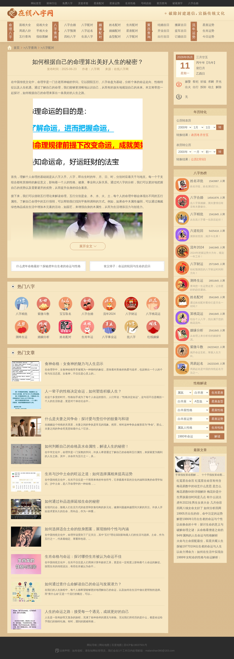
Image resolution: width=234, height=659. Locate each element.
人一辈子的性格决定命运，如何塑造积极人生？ (83, 391)
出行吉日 (163, 36)
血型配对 (115, 36)
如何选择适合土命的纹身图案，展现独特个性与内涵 (87, 529)
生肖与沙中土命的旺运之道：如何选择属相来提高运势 (89, 474)
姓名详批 (196, 181)
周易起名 (196, 363)
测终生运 (196, 280)
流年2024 (197, 247)
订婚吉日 (180, 36)
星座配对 (99, 3)
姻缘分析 (196, 330)
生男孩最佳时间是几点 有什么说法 (199, 497)
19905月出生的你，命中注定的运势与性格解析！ (200, 514)
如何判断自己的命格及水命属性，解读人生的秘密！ (87, 446)
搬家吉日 (180, 24)
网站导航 (92, 644)
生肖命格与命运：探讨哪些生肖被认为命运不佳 (83, 556)
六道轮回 (196, 231)
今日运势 (208, 36)
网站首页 (36, 3)
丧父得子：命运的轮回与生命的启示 (127, 266)
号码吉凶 (146, 3)
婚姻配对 (115, 30)
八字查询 (31, 47)
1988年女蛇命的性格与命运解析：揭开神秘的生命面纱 (199, 558)
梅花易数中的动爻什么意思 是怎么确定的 (199, 487)
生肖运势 (208, 30)
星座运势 (115, 3)
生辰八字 (87, 36)
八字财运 (196, 264)
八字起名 (87, 30)
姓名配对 (115, 24)
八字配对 (87, 24)
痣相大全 (42, 24)
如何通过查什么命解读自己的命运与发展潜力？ (83, 584)
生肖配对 (132, 24)
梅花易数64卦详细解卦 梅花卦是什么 (199, 492)
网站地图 (104, 644)
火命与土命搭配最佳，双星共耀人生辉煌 (200, 541)
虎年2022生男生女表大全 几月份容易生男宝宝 (199, 503)
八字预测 (70, 30)
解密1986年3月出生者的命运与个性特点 (200, 519)
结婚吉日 (163, 24)
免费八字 (67, 3)
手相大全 (42, 30)
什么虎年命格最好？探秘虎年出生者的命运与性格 (48, 266)
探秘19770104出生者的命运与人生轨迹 (199, 547)
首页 (17, 47)
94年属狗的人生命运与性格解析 (197, 535)
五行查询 (25, 36)
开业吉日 (163, 30)
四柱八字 (70, 36)
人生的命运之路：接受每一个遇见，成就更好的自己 (87, 612)
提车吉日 (180, 30)
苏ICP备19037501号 (135, 644)
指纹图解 (42, 36)
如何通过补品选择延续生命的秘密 (72, 501)
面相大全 (25, 24)
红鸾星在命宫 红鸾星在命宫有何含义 (199, 481)
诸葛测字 (177, 3)
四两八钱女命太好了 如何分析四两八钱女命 (199, 509)
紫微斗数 (196, 347)
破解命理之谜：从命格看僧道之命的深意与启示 (200, 530)
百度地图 (117, 644)
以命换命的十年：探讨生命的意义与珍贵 (200, 525)
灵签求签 (83, 3)
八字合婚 (193, 3)
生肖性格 (130, 3)
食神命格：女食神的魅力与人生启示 (74, 364)
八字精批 (196, 214)
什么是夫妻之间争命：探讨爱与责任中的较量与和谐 (87, 419)
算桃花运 (196, 314)
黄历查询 (162, 3)
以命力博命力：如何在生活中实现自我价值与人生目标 (200, 552)
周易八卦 (25, 30)
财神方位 (52, 3)
